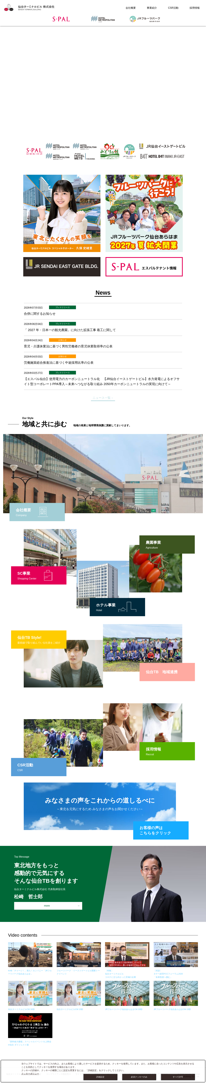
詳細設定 (100, 1077)
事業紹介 (152, 7)
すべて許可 (178, 1077)
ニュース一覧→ (103, 397)
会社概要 (131, 7)
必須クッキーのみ (139, 1077)
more (47, 905)
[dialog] (103, 1071)
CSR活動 (173, 7)
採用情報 (195, 7)
